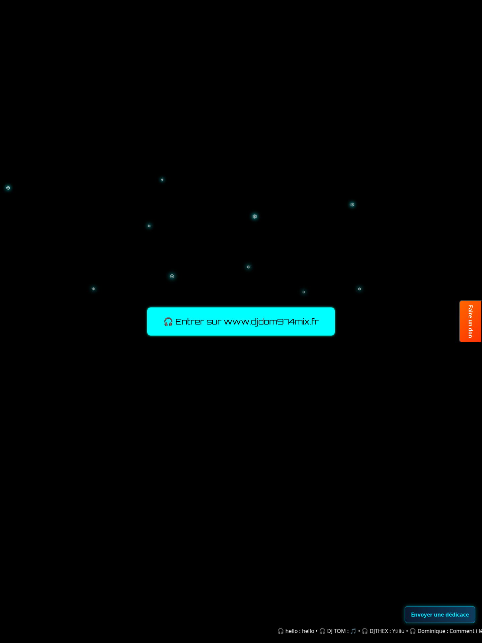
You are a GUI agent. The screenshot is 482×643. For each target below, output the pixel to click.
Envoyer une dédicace (440, 614)
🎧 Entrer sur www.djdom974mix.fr (241, 321)
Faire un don (470, 321)
